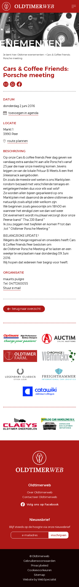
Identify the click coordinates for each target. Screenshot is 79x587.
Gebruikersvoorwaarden (39, 560)
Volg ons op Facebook (43, 504)
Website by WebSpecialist (39, 579)
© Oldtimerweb (39, 556)
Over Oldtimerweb (39, 492)
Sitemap (39, 574)
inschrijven (58, 535)
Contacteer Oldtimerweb (39, 497)
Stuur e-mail (12, 288)
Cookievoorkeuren (40, 570)
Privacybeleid (39, 565)
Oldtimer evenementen (30, 54)
